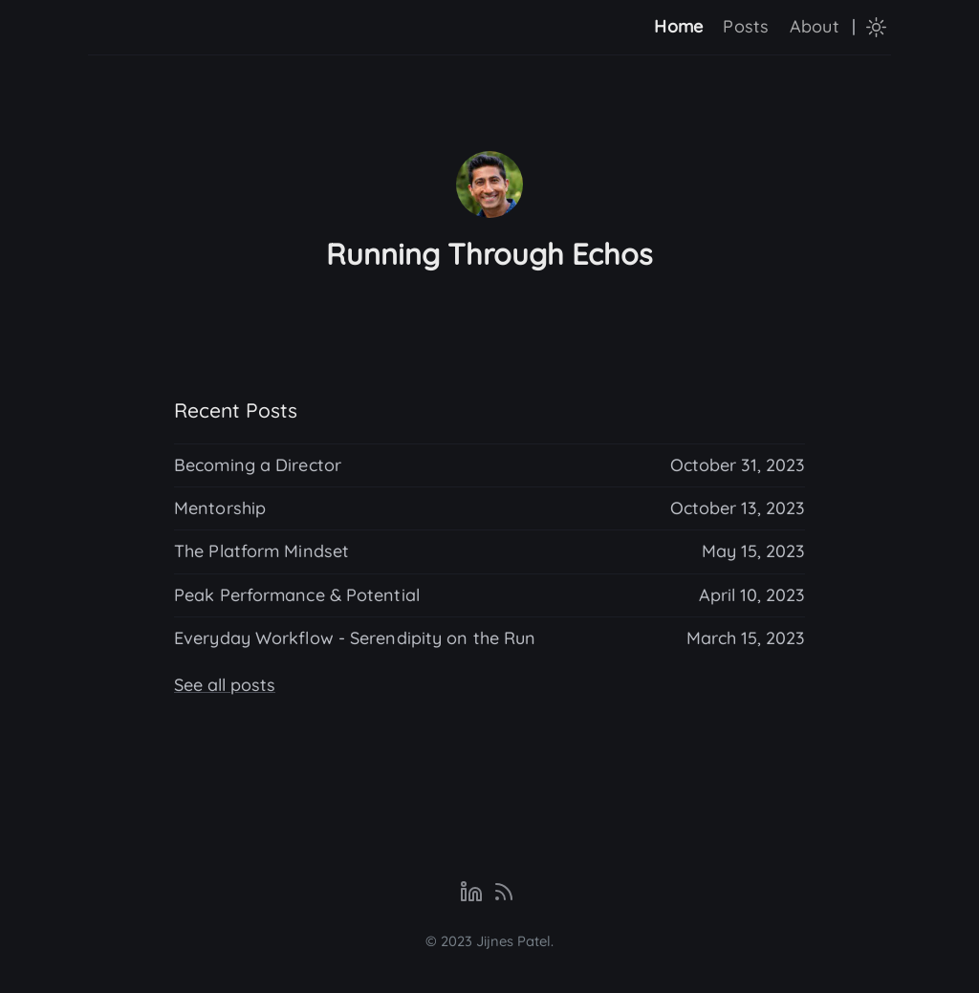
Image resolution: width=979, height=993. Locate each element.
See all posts (224, 685)
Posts (746, 26)
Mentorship (220, 508)
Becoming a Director (257, 465)
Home (678, 26)
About (814, 26)
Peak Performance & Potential (297, 595)
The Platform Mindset (261, 551)
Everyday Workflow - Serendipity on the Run (354, 638)
